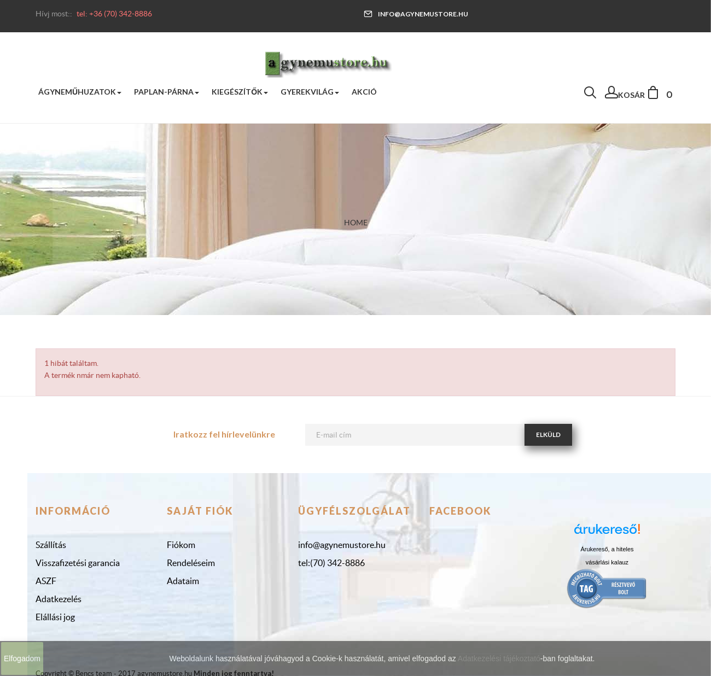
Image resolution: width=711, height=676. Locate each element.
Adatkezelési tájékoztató (499, 658)
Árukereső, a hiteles (606, 549)
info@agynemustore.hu (416, 14)
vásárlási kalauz (607, 562)
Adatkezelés (58, 599)
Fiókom (181, 545)
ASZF (46, 581)
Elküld (548, 434)
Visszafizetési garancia (78, 563)
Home (356, 222)
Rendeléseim (191, 563)
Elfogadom (22, 658)
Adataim (183, 581)
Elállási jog (55, 617)
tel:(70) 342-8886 (331, 563)
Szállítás (51, 545)
